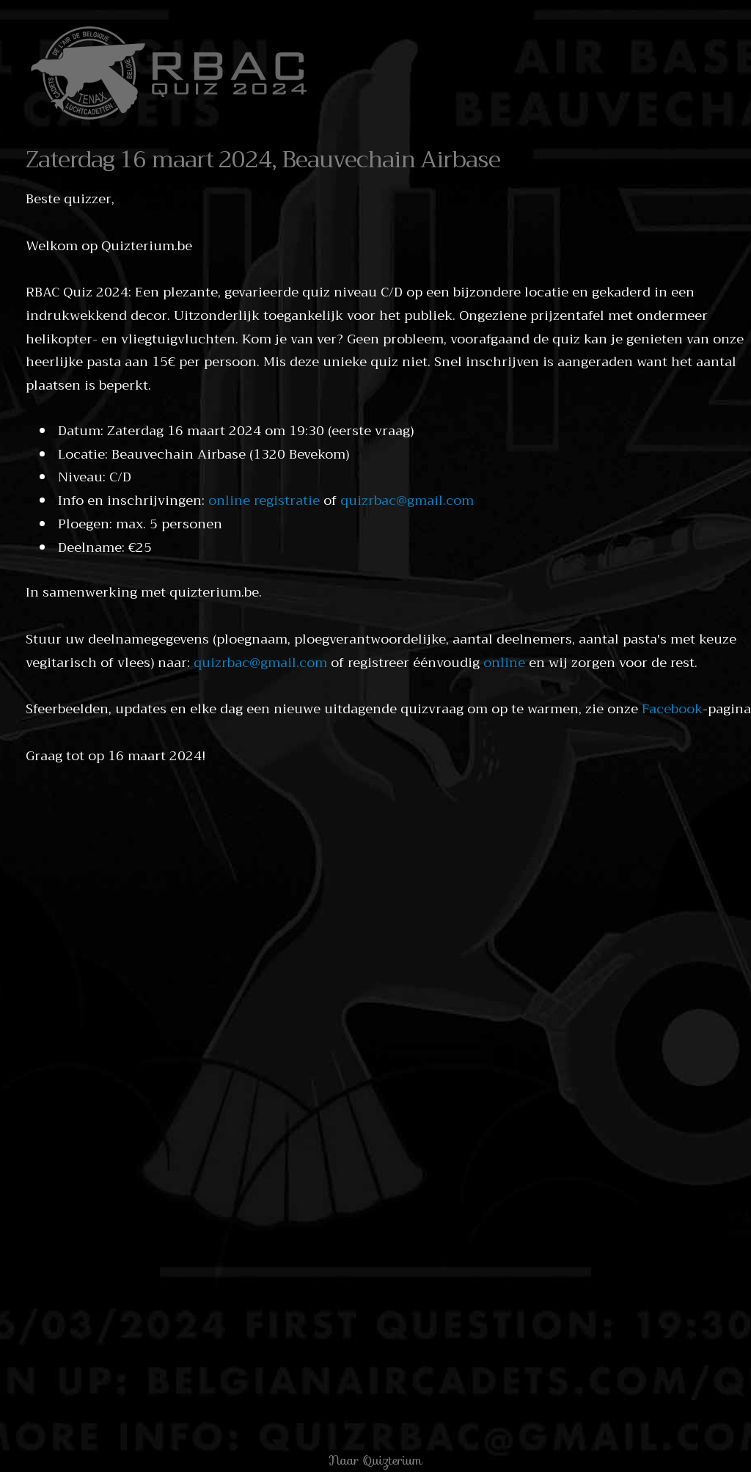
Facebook (672, 709)
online (504, 662)
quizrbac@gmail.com (407, 500)
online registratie (264, 500)
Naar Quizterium (375, 1460)
